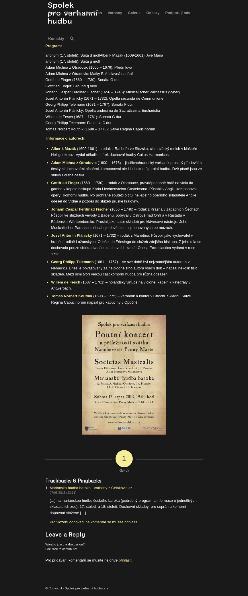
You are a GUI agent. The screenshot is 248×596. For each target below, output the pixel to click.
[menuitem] (53, 13)
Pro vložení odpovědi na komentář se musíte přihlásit (93, 522)
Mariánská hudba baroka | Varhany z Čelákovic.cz (91, 488)
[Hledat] (72, 39)
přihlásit (125, 560)
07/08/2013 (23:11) (63, 492)
